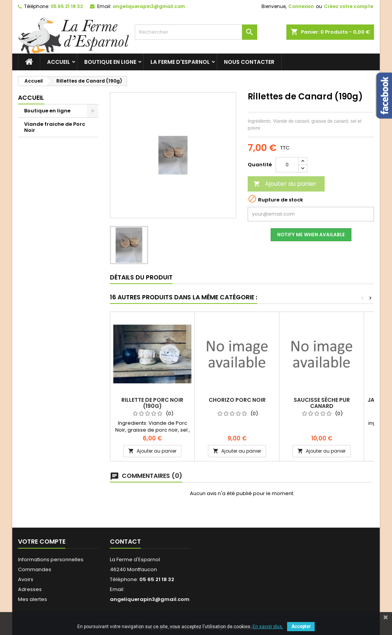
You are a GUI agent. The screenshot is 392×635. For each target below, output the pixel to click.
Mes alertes (32, 599)
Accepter (300, 626)
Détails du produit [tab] (141, 277)
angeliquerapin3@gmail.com (149, 6)
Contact (125, 541)
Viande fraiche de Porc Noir (54, 127)
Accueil (58, 62)
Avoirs (25, 579)
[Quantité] (287, 164)
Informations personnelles (50, 559)
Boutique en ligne (110, 62)
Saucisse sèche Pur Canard (322, 403)
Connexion (301, 6)
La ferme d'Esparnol (180, 62)
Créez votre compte (348, 6)
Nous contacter (249, 62)
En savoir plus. (268, 626)
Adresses (30, 589)
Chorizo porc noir (237, 400)
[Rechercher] (196, 32)
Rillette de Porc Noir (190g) (152, 403)
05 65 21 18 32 (67, 6)
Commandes (34, 569)
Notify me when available (311, 234)
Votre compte (41, 541)
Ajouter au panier (285, 183)
